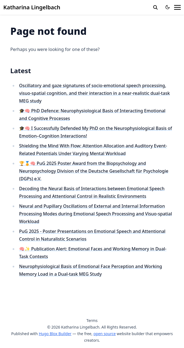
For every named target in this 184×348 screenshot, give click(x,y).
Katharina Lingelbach (31, 7)
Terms (92, 320)
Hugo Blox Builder (55, 333)
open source (104, 333)
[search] (155, 7)
